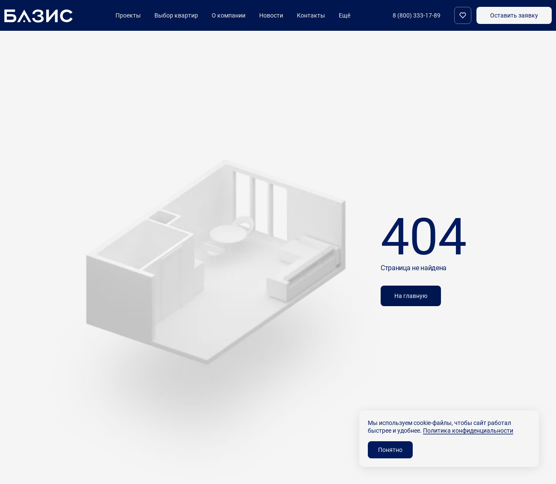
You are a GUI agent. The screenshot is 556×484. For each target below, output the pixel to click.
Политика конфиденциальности (468, 430)
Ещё (344, 15)
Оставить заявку (514, 15)
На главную (410, 296)
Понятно (390, 450)
